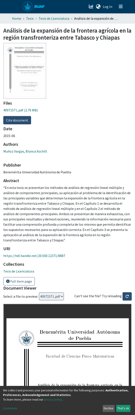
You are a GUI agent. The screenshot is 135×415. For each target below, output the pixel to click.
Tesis (30, 18)
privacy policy (53, 399)
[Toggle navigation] (121, 6)
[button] (98, 6)
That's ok (123, 408)
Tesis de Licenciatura (54, 18)
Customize (10, 408)
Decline (108, 408)
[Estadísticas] (91, 6)
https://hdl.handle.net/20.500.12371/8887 (34, 255)
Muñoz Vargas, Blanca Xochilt (25, 151)
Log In (108, 6)
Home (16, 18)
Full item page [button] (19, 281)
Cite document (17, 120)
